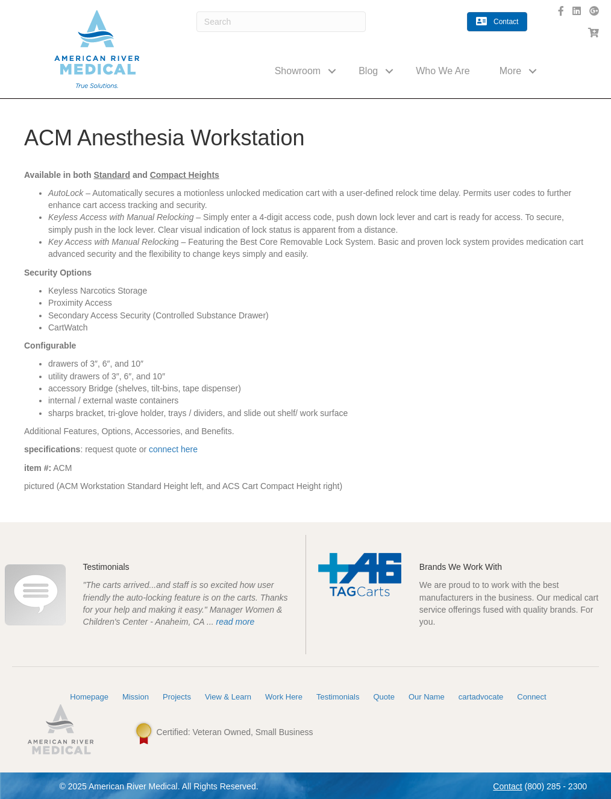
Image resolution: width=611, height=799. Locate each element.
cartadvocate (481, 696)
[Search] (281, 21)
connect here (173, 449)
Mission (135, 696)
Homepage (89, 696)
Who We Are (443, 71)
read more (235, 622)
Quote (383, 696)
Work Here (283, 696)
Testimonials (338, 696)
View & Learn (228, 696)
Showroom (298, 71)
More (510, 71)
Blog (368, 71)
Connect (531, 696)
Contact (507, 786)
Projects (177, 696)
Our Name (427, 696)
